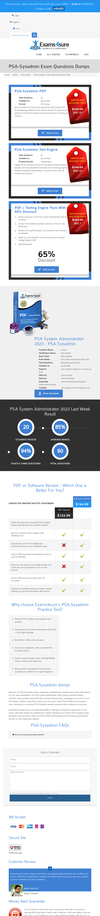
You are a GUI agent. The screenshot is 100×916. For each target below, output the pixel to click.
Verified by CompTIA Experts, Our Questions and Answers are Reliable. (39, 267)
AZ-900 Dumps (42, 894)
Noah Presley (25, 834)
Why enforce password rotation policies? (22, 676)
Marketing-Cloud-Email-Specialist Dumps (88, 887)
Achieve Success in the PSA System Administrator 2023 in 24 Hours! (38, 253)
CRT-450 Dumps (72, 885)
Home (45, 55)
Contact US (66, 906)
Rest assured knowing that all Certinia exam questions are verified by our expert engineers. (75, 610)
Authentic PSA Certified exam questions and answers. (27, 585)
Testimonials (78, 55)
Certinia (15, 76)
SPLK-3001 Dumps (72, 894)
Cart (92, 55)
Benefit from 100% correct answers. (24, 595)
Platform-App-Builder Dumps (12, 895)
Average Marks (39, 435)
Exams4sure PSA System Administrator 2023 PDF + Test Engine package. (75, 585)
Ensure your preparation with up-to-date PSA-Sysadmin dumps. (76, 596)
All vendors (59, 55)
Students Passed (16, 435)
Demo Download (57, 385)
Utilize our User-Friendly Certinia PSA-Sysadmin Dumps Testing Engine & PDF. (39, 274)
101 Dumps (27, 884)
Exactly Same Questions (61, 435)
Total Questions (84, 435)
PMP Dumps (12, 884)
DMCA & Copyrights (84, 906)
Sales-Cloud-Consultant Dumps (42, 886)
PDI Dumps (27, 893)
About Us (22, 906)
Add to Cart (52, 141)
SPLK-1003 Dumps (57, 894)
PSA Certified (26, 76)
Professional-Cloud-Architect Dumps (57, 887)
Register (8, 22)
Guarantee (34, 906)
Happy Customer (25, 839)
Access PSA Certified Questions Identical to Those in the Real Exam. (38, 260)
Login (9, 15)
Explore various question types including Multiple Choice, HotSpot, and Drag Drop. (26, 608)
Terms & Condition (50, 906)
